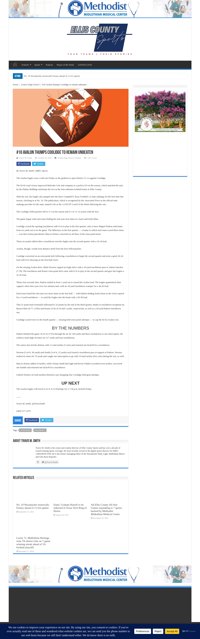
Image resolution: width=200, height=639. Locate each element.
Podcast (49, 64)
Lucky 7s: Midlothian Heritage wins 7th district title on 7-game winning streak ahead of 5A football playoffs (33, 542)
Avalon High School (30, 84)
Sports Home (15, 64)
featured (25, 430)
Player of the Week (65, 64)
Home (16, 84)
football (40, 430)
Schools (25, 64)
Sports (37, 64)
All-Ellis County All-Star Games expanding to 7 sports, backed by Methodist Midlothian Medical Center (106, 509)
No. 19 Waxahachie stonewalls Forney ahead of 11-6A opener (52, 76)
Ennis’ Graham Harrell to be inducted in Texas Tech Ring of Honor (70, 507)
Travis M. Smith (25, 158)
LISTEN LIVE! (85, 64)
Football (77, 158)
